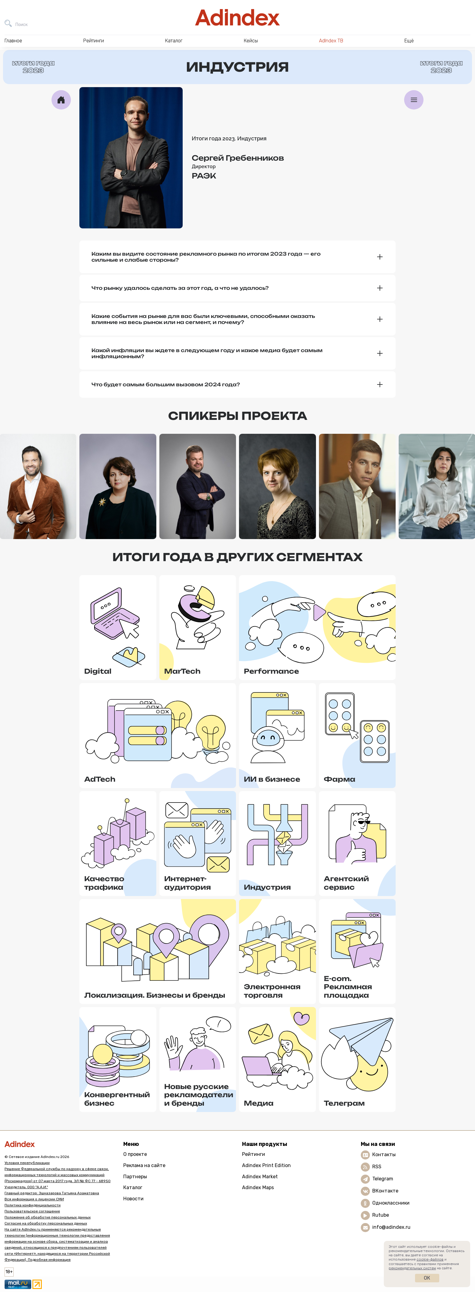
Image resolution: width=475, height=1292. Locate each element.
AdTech (99, 779)
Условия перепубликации (27, 1163)
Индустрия (267, 887)
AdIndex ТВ (331, 41)
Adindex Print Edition (266, 1165)
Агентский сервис (346, 883)
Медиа (259, 1103)
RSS (376, 1166)
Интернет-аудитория (187, 883)
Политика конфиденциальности (33, 1205)
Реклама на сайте (144, 1165)
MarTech (182, 671)
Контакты (384, 1154)
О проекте (135, 1154)
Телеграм (344, 1103)
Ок (427, 1278)
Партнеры (135, 1176)
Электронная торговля (272, 991)
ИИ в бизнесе (272, 779)
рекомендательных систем (412, 1268)
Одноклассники (391, 1203)
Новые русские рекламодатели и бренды (198, 1094)
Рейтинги (253, 1154)
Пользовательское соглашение (32, 1211)
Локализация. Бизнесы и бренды (154, 995)
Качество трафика (104, 883)
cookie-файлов (430, 1259)
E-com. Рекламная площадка (348, 986)
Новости (133, 1199)
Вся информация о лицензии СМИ (34, 1199)
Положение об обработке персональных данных (48, 1217)
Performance (271, 671)
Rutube (380, 1215)
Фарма (339, 779)
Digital (97, 671)
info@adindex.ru (391, 1227)
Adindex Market (260, 1176)
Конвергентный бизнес (117, 1099)
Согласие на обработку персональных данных (46, 1223)
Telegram (382, 1179)
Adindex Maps (258, 1187)
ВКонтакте (385, 1191)
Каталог (132, 1187)
